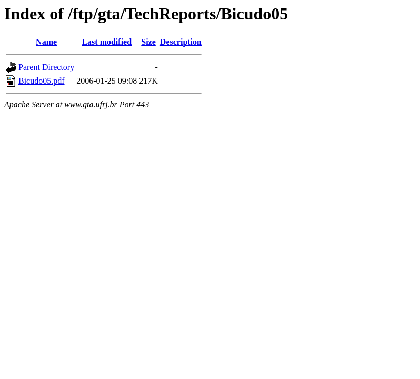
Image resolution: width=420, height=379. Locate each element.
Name (46, 41)
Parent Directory (46, 67)
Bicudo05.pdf (41, 80)
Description (181, 41)
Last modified (107, 41)
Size (148, 41)
